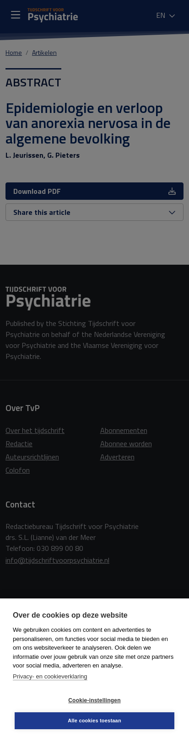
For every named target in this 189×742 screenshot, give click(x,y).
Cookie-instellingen (94, 700)
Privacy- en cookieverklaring (50, 676)
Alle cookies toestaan (94, 720)
